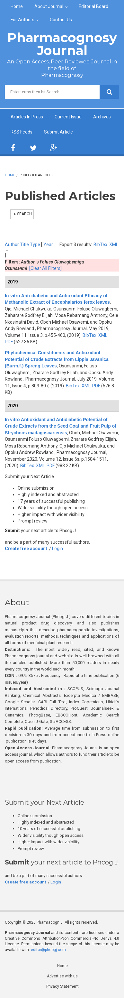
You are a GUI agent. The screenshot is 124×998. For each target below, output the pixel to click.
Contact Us (61, 19)
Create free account (26, 548)
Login (57, 548)
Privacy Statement (62, 986)
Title (24, 244)
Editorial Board (93, 6)
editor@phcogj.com (48, 949)
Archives (102, 116)
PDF (9, 341)
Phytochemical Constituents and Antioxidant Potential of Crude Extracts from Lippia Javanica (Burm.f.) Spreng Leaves (57, 359)
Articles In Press (27, 116)
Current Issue (68, 116)
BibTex (100, 244)
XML (113, 244)
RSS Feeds (21, 131)
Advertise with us (62, 976)
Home (17, 6)
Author (12, 244)
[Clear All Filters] (45, 268)
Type (35, 244)
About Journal (48, 6)
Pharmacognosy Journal (62, 44)
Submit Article (58, 131)
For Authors (22, 19)
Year (48, 244)
